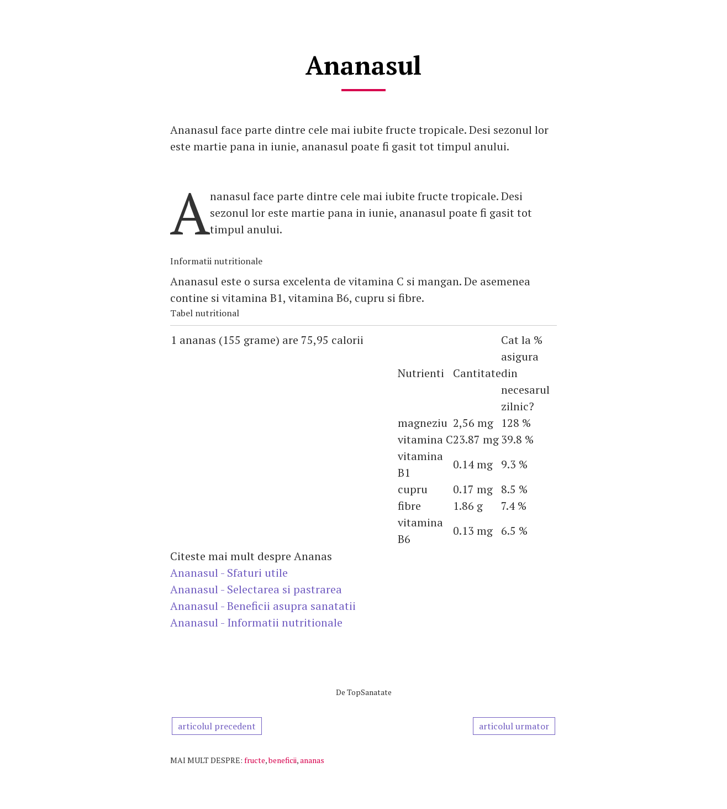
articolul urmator (514, 726)
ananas (312, 760)
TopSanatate (369, 692)
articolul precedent (217, 726)
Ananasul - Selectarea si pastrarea (256, 589)
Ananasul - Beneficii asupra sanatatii (263, 605)
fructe (254, 760)
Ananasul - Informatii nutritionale (256, 622)
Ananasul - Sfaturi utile (229, 572)
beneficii (282, 760)
